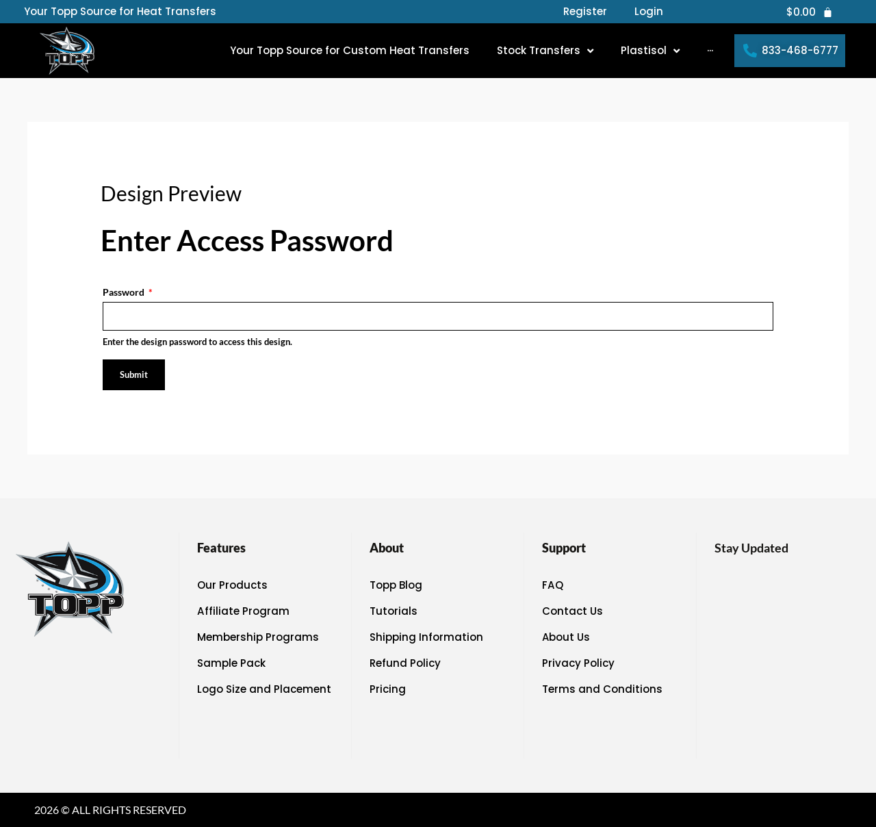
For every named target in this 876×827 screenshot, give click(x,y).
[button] (545, 51)
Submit (134, 374)
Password (128, 292)
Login (648, 11)
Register (585, 11)
